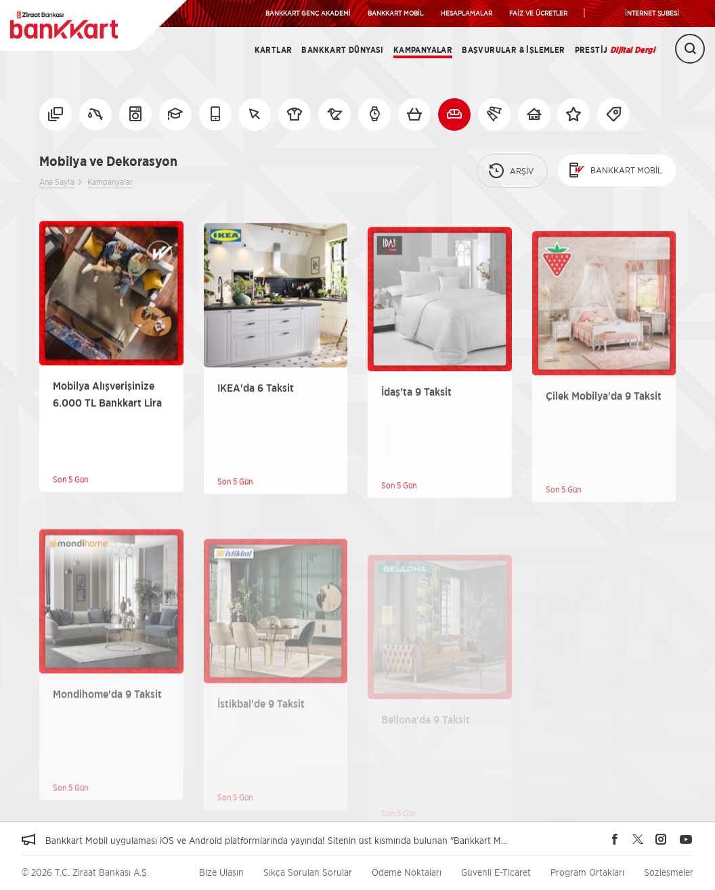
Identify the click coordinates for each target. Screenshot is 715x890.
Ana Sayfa (56, 182)
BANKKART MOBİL (395, 13)
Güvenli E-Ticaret (496, 872)
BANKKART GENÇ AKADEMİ (308, 13)
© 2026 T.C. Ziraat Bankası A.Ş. (85, 872)
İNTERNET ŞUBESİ (652, 13)
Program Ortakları (587, 872)
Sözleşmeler (668, 872)
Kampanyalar (422, 50)
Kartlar (273, 50)
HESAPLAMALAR (466, 13)
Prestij (615, 50)
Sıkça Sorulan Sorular (307, 872)
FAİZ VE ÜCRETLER (538, 13)
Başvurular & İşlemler (513, 50)
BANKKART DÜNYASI (342, 50)
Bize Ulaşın (221, 872)
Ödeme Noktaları (406, 872)
